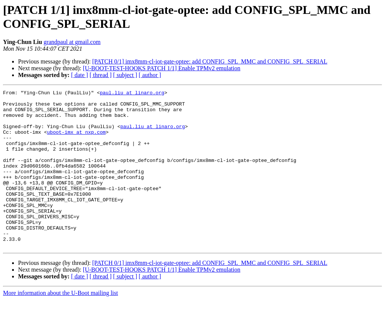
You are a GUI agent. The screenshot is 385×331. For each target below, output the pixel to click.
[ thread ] (100, 75)
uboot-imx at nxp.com (76, 141)
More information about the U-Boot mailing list (60, 324)
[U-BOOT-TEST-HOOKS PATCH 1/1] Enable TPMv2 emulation (161, 68)
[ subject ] (125, 75)
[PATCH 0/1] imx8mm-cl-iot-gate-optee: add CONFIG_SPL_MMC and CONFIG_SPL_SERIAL (209, 61)
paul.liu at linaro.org (132, 93)
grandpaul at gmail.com (72, 42)
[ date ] (79, 75)
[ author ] (150, 75)
